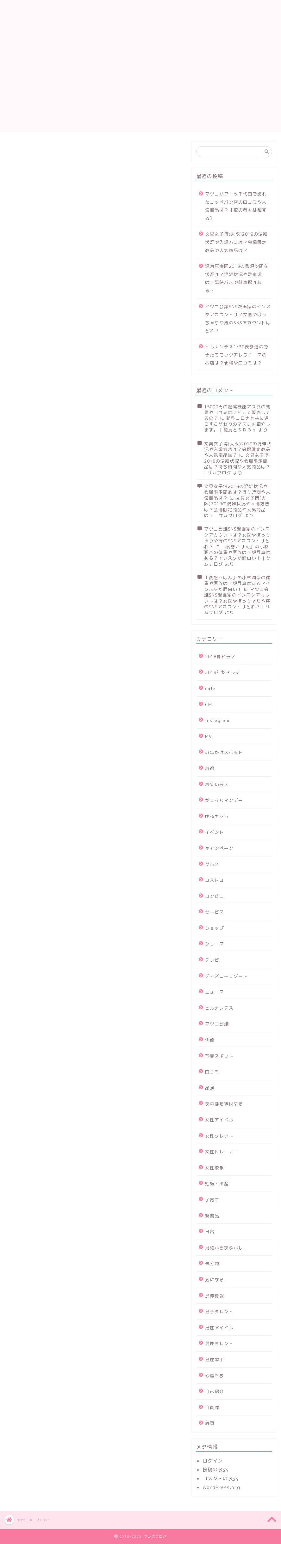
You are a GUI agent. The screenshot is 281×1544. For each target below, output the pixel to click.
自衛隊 (212, 1407)
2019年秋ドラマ (222, 672)
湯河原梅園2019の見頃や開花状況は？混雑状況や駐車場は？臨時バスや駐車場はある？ (237, 278)
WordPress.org (221, 1487)
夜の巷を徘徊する (224, 1104)
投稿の (215, 1469)
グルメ (212, 864)
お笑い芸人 (217, 784)
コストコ (214, 880)
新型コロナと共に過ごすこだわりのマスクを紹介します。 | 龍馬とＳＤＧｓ (237, 424)
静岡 (210, 1423)
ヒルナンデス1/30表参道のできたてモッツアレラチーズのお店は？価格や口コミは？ (236, 355)
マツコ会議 (217, 1024)
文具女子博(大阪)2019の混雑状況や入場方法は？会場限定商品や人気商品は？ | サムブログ (237, 506)
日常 (210, 1232)
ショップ (214, 928)
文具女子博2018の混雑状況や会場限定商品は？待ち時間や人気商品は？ (237, 492)
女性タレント (219, 1136)
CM (208, 704)
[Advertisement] (140, 88)
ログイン (213, 1460)
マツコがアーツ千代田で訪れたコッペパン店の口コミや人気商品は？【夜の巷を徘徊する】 (236, 206)
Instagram (217, 720)
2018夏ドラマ (220, 656)
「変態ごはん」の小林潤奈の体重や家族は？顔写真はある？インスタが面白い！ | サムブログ (237, 555)
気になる (214, 1280)
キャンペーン (219, 848)
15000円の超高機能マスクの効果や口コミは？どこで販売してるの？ (237, 412)
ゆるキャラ (217, 816)
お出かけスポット (224, 752)
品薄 (210, 1088)
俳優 (210, 1040)
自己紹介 (214, 1391)
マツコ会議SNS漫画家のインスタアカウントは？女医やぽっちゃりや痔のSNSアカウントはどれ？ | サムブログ (237, 601)
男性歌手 (214, 1359)
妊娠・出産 (217, 1184)
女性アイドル (219, 1120)
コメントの (220, 1478)
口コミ (212, 1072)
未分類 (212, 1263)
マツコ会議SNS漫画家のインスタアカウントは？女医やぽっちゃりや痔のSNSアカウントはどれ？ (238, 318)
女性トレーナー (221, 1152)
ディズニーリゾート (226, 976)
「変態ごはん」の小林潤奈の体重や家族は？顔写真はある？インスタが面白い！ (237, 583)
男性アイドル (219, 1328)
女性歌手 (214, 1168)
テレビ (212, 960)
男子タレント (219, 1311)
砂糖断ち (214, 1376)
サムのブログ (40, 20)
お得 (210, 768)
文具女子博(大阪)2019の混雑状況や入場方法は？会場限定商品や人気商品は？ (236, 242)
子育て (212, 1200)
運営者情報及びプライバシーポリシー (178, 11)
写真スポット (219, 1056)
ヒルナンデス (219, 1008)
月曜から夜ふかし (224, 1248)
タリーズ (214, 944)
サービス (214, 912)
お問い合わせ (149, 3)
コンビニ (214, 896)
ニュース (214, 992)
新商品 (212, 1216)
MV (208, 736)
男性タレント (219, 1343)
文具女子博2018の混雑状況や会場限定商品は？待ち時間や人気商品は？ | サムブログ (237, 463)
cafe (210, 688)
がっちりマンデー (224, 800)
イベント (214, 832)
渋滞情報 (214, 1296)
